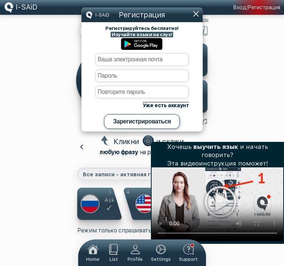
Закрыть (196, 14)
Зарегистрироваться (142, 121)
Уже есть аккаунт (166, 105)
